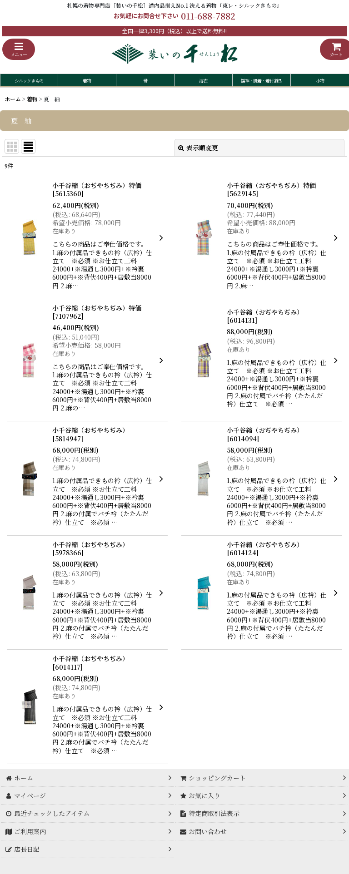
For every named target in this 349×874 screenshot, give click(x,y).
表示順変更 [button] (198, 147)
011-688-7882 (208, 16)
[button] (18, 49)
